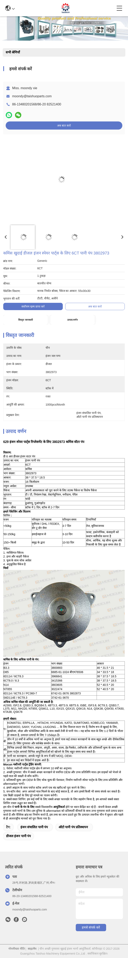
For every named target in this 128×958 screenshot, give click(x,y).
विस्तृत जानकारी (25, 319)
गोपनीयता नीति (17, 948)
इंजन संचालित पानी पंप (34, 827)
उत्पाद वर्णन (72, 319)
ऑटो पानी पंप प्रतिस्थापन (73, 827)
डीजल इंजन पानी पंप (18, 836)
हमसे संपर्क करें (91, 927)
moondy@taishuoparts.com (32, 96)
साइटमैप (32, 948)
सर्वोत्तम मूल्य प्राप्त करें (33, 306)
